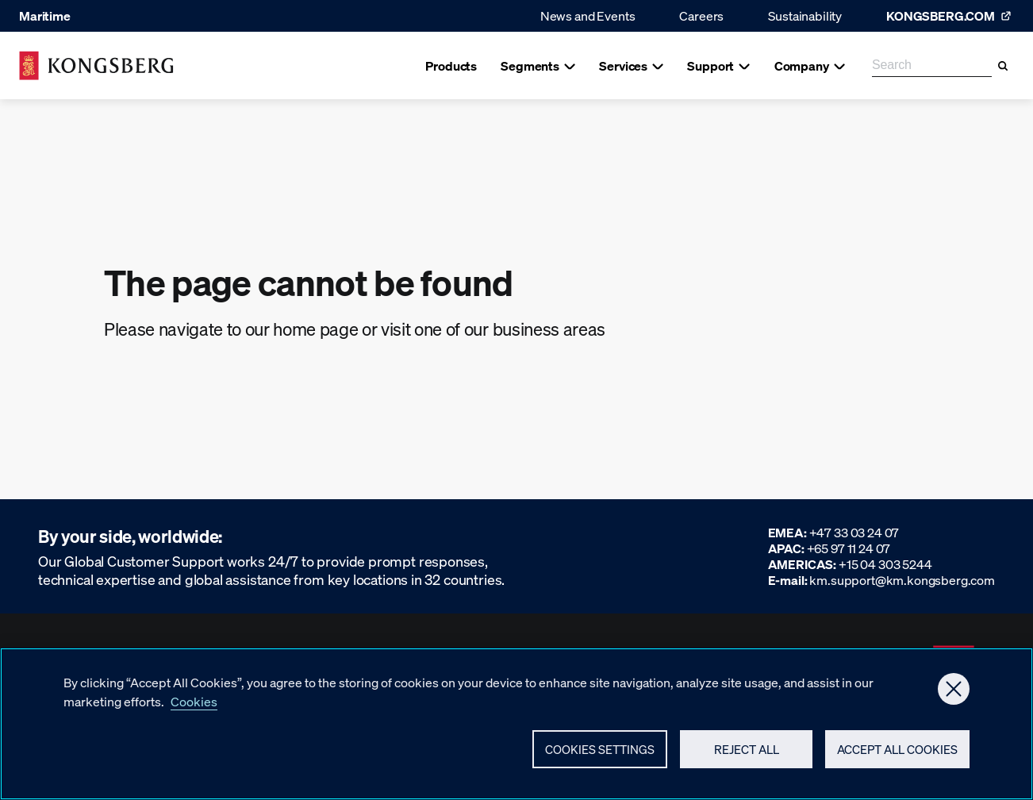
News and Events (588, 15)
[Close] (954, 698)
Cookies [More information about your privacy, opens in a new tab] (194, 710)
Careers (701, 15)
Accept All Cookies (897, 758)
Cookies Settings (600, 759)
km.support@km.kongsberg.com (902, 579)
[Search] (1003, 66)
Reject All (746, 758)
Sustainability (805, 15)
